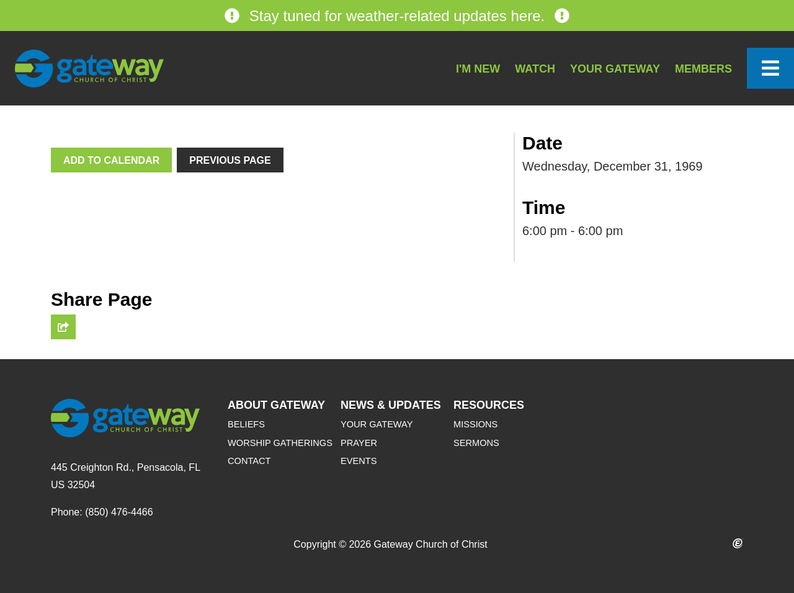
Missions (475, 424)
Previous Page (229, 160)
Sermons (476, 443)
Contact (249, 461)
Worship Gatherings (280, 443)
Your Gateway (615, 69)
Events (359, 461)
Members (703, 69)
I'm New (478, 69)
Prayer (359, 443)
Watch (535, 69)
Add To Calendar (111, 160)
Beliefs (246, 424)
